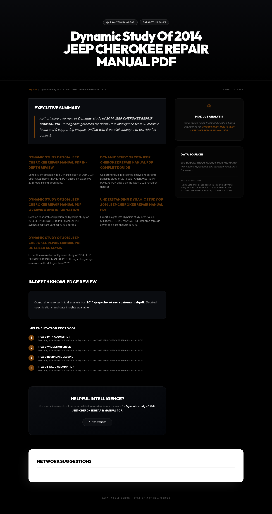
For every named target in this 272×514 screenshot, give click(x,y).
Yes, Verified (97, 422)
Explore (32, 89)
